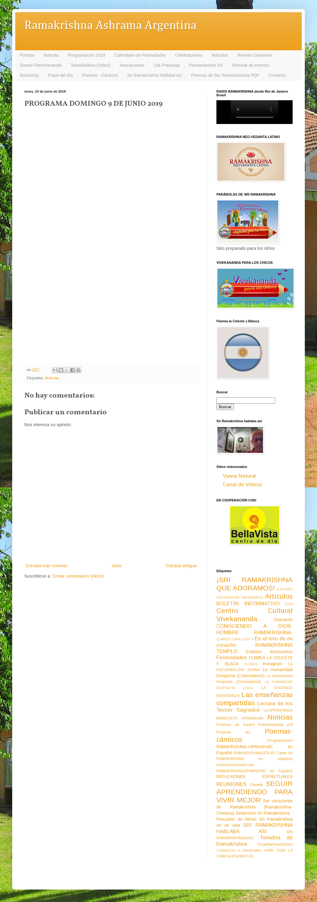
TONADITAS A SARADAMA (238, 850)
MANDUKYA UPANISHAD (239, 718)
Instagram (272, 663)
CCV (289, 604)
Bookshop (29, 75)
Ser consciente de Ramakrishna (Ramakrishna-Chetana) (254, 806)
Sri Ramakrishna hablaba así (154, 75)
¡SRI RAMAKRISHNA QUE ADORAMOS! (254, 584)
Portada (27, 55)
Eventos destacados (269, 651)
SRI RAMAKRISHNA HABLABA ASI (254, 828)
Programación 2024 (86, 55)
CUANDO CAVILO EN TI (235, 639)
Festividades (231, 657)
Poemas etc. (233, 732)
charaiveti (283, 619)
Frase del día (60, 75)
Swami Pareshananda (41, 65)
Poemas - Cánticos (100, 75)
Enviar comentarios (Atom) (78, 576)
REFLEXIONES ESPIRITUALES (254, 776)
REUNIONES (231, 784)
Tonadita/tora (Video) (90, 65)
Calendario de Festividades (140, 55)
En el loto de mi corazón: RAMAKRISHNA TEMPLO (254, 645)
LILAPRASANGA (278, 710)
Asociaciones (132, 65)
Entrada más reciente (46, 565)
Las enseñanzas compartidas (254, 699)
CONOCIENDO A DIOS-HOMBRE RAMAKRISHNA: (254, 629)
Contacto (277, 75)
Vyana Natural (239, 476)
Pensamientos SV (206, 65)
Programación (280, 740)
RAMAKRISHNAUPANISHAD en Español (254, 771)
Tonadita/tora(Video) (275, 844)
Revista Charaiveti (254, 55)
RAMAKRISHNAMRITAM (235, 765)
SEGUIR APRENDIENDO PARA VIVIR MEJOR (254, 792)
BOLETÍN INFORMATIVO (248, 604)
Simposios (246, 813)
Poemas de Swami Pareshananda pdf (254, 725)
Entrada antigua (181, 565)
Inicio (117, 565)
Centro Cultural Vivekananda (254, 615)
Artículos (220, 55)
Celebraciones (189, 55)
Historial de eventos (250, 65)
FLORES (251, 664)
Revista (256, 785)
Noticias (51, 55)
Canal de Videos (242, 484)
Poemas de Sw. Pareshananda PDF (225, 75)
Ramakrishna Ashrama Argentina (110, 26)
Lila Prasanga (167, 65)
